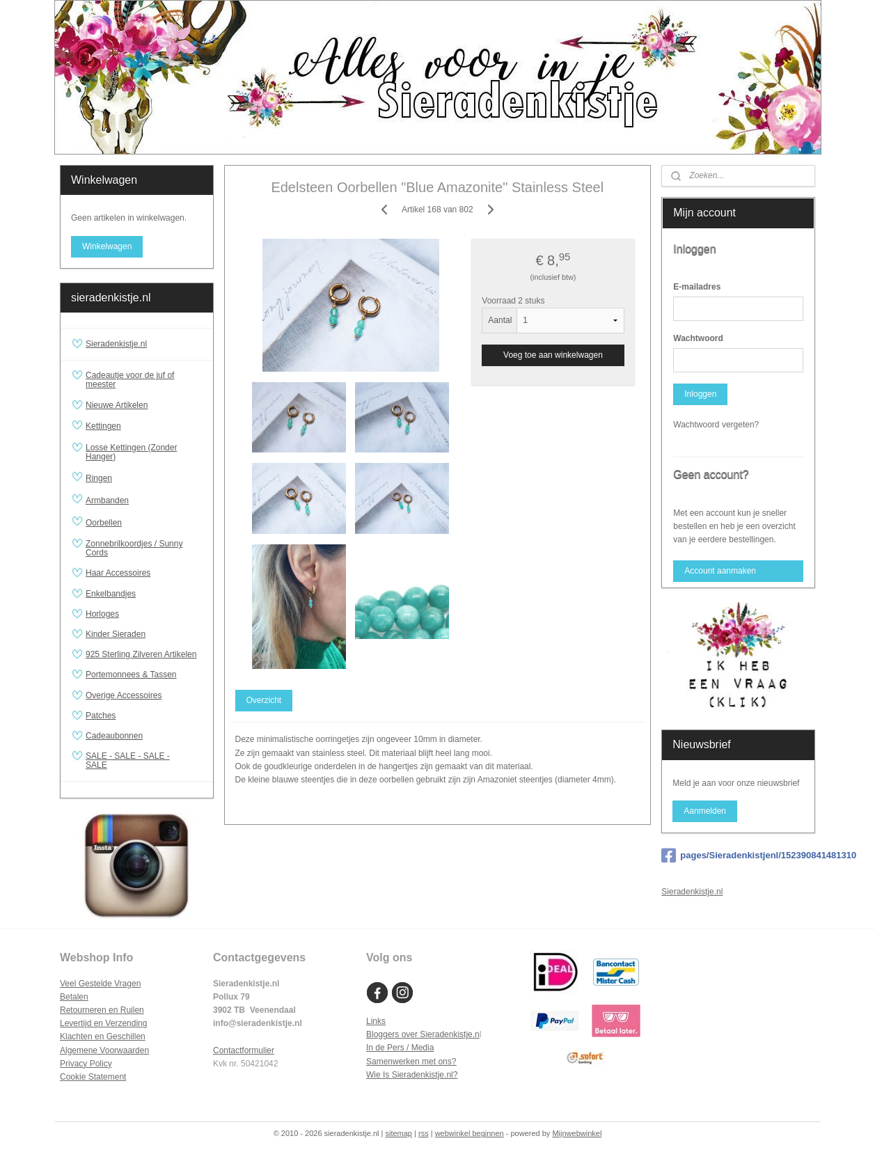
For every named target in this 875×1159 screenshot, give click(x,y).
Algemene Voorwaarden (104, 1050)
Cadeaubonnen (114, 736)
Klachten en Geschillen (102, 1036)
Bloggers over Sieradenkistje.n (423, 1034)
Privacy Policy (86, 1064)
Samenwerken (393, 1061)
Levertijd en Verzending (103, 1023)
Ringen (144, 478)
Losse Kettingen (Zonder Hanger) (131, 452)
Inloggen (700, 394)
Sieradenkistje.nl (116, 344)
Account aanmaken (720, 571)
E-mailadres (696, 287)
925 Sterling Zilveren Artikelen (141, 654)
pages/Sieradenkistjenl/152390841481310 (738, 855)
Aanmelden (705, 811)
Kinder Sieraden (115, 634)
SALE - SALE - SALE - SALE (144, 760)
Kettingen (144, 426)
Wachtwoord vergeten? (716, 424)
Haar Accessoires (118, 573)
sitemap (398, 1133)
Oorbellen (144, 522)
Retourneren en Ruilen (102, 1010)
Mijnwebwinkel (576, 1133)
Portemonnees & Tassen (131, 674)
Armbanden (144, 500)
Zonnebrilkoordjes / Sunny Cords (134, 548)
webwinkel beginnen (469, 1133)
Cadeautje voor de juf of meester (130, 379)
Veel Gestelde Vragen (100, 983)
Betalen (74, 997)
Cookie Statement (93, 1077)
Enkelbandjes (111, 594)
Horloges (102, 614)
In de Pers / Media (400, 1047)
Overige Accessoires (123, 695)
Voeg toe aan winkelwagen (553, 355)
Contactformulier (243, 1050)
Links (376, 1021)
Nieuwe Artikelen (117, 405)
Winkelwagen (107, 246)
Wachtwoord (698, 338)
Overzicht (264, 700)
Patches (101, 715)
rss (423, 1133)
